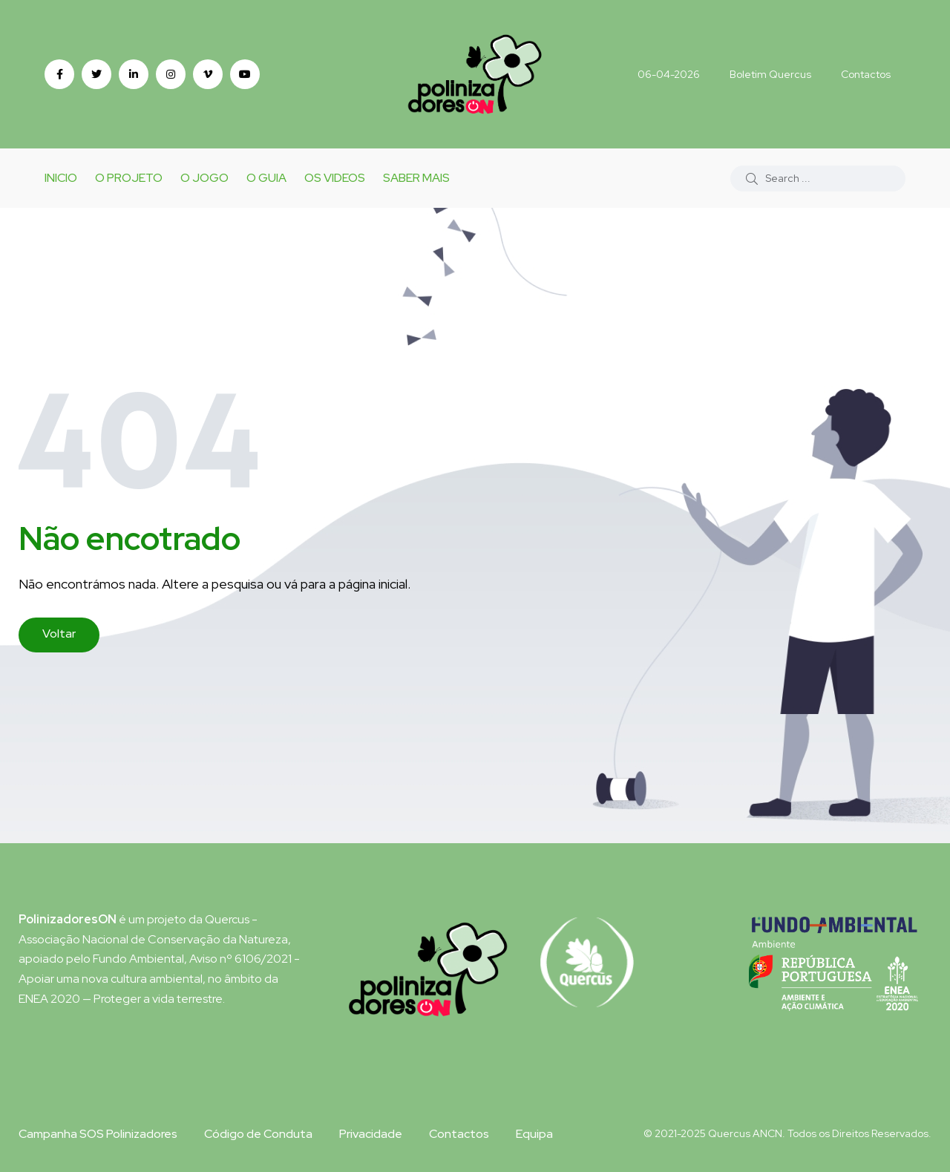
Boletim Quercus (770, 74)
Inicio (61, 178)
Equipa (534, 1134)
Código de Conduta (258, 1134)
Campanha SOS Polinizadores (98, 1134)
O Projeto (129, 178)
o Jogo (204, 178)
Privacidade (370, 1134)
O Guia (266, 178)
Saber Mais (416, 178)
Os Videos (334, 178)
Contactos (866, 74)
